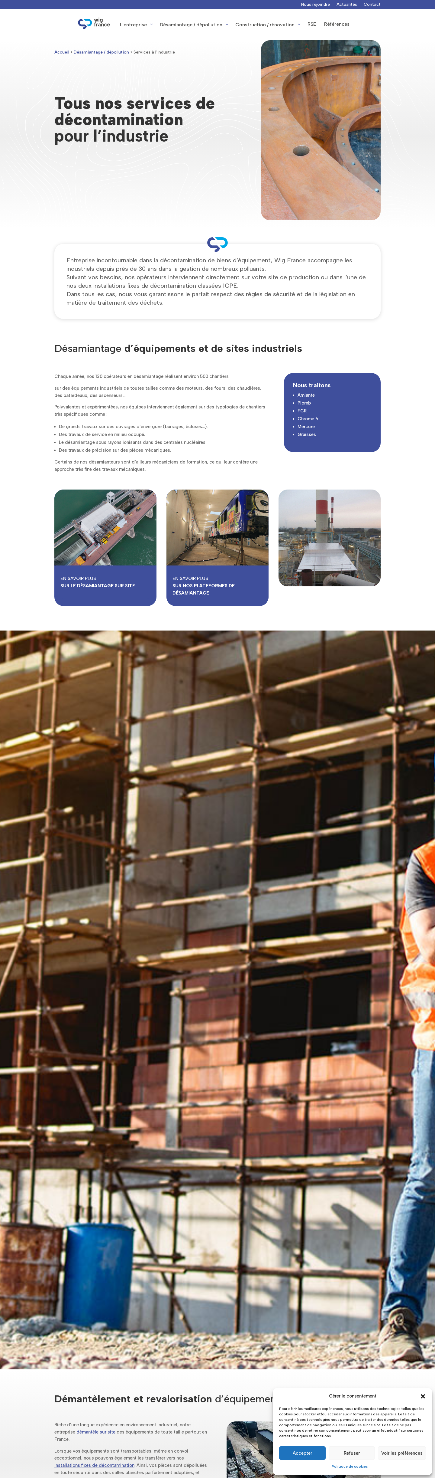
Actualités (347, 4)
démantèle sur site (95, 1432)
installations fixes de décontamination (94, 1465)
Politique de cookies (350, 1466)
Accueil (61, 52)
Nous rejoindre (315, 4)
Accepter (302, 1453)
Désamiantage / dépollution (101, 52)
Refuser (352, 1453)
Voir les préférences (402, 1453)
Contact (372, 4)
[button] (423, 1396)
